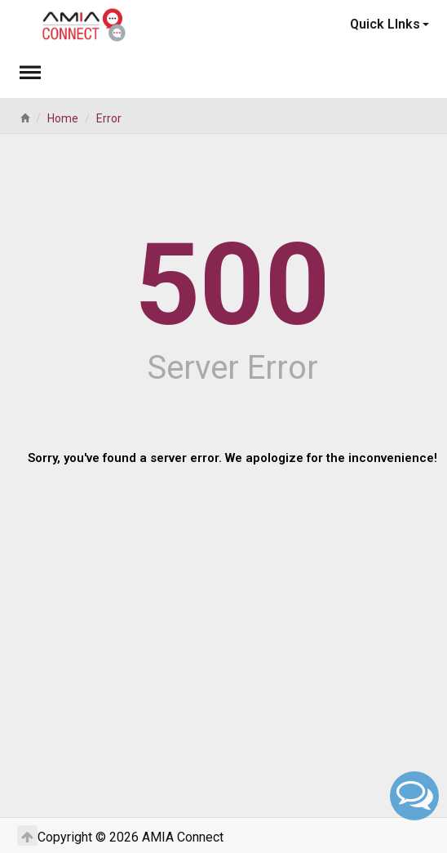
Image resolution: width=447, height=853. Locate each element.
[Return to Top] (27, 835)
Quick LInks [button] (389, 24)
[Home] (24, 118)
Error (109, 118)
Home (62, 118)
